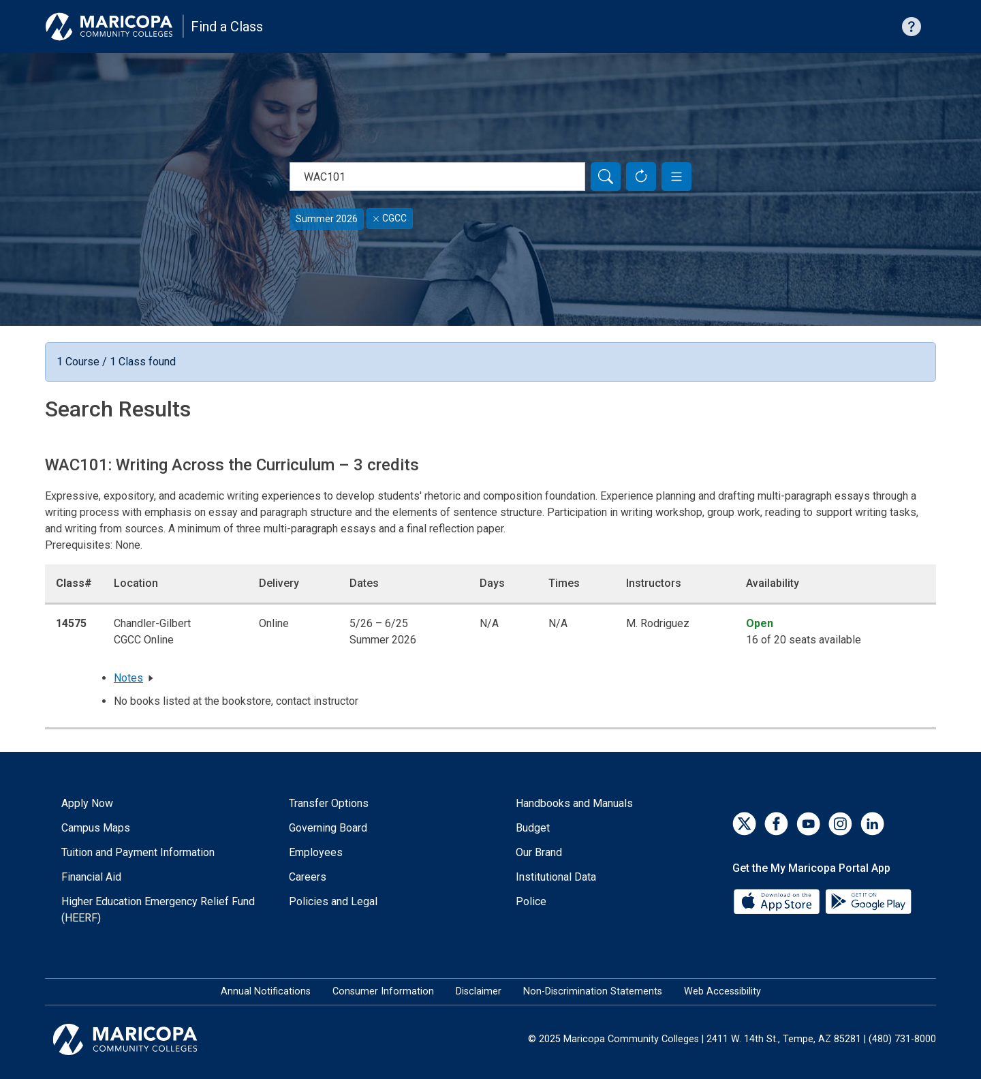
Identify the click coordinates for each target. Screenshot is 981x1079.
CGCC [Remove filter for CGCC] (390, 218)
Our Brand (539, 852)
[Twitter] (744, 824)
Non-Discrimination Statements (592, 991)
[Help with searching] (911, 26)
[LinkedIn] (872, 824)
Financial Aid (91, 876)
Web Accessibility (722, 991)
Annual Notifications (266, 991)
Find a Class (227, 26)
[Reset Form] (641, 176)
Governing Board (328, 827)
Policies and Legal (333, 901)
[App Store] (778, 900)
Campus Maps (95, 827)
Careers (307, 876)
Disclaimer (478, 991)
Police (531, 901)
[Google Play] (868, 900)
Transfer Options (329, 803)
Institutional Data (556, 876)
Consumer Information (383, 991)
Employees (316, 852)
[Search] (606, 176)
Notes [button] (128, 677)
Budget (533, 827)
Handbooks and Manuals (574, 803)
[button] (676, 176)
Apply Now (87, 803)
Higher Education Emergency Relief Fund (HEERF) (158, 909)
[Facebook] (776, 824)
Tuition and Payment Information (138, 852)
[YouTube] (808, 824)
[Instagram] (840, 824)
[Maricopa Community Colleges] (142, 1039)
